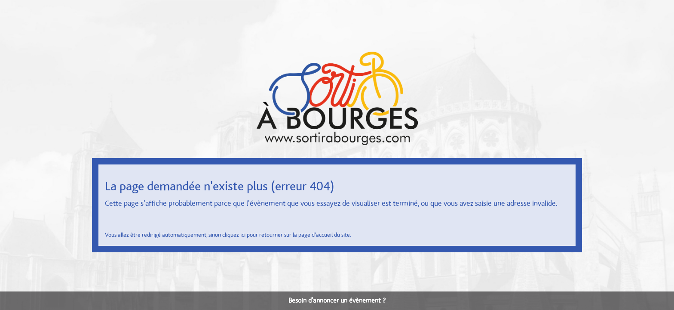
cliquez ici (233, 235)
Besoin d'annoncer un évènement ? (337, 300)
